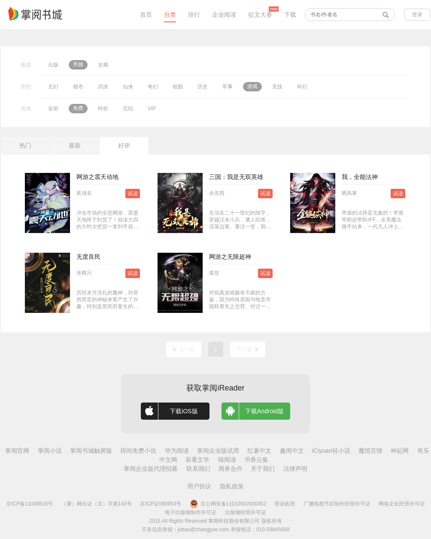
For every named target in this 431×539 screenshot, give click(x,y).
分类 (170, 14)
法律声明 (295, 468)
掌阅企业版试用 (218, 450)
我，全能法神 (360, 176)
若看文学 (197, 459)
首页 (146, 14)
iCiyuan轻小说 (331, 450)
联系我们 (198, 468)
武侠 (103, 87)
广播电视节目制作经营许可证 (337, 504)
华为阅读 (177, 450)
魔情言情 (370, 450)
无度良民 (88, 256)
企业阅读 (224, 14)
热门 (25, 145)
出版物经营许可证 (245, 512)
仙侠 (128, 87)
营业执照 (284, 504)
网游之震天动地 (97, 176)
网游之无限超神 (230, 256)
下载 (290, 14)
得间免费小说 (138, 450)
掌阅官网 (17, 450)
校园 (178, 87)
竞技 (277, 87)
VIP (152, 109)
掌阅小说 (50, 450)
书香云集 (256, 459)
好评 (124, 145)
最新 (75, 145)
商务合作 (231, 468)
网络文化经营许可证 (402, 504)
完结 (128, 109)
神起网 (400, 450)
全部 (53, 109)
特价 (103, 109)
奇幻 (153, 87)
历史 (202, 87)
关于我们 (263, 468)
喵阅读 (227, 459)
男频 (78, 64)
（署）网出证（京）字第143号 (96, 504)
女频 (103, 65)
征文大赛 (260, 14)
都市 (78, 87)
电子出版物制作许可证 (190, 512)
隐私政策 (232, 486)
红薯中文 (259, 450)
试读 (132, 194)
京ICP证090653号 (160, 504)
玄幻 (53, 87)
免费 (78, 108)
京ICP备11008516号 (29, 504)
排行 (194, 14)
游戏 (252, 86)
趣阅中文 (292, 450)
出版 (53, 65)
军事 (227, 87)
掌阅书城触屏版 (91, 450)
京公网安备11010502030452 (228, 504)
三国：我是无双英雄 (236, 176)
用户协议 (199, 486)
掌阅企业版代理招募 (151, 468)
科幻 (302, 87)
